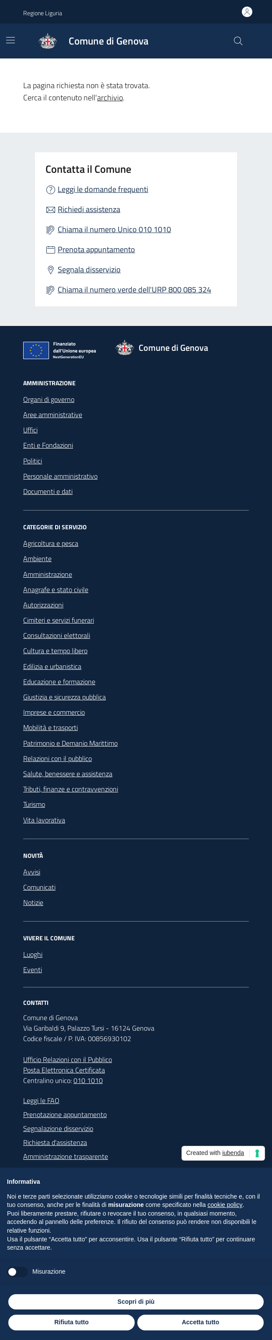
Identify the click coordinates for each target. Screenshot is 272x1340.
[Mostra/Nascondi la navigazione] (10, 40)
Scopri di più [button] (136, 1301)
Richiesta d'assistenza (55, 1142)
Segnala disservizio (89, 269)
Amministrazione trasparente (65, 1156)
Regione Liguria (42, 12)
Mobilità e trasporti (50, 727)
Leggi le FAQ (41, 1100)
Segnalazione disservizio (58, 1128)
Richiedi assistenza (89, 209)
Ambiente (37, 558)
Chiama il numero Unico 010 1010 (114, 229)
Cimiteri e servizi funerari (58, 620)
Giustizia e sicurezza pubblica (64, 697)
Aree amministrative (52, 414)
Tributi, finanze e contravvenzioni (70, 789)
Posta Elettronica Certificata (64, 1070)
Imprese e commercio (54, 712)
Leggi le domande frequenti (103, 189)
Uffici (30, 430)
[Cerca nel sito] (238, 41)
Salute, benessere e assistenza (67, 773)
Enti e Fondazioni (48, 445)
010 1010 (88, 1080)
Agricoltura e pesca (50, 543)
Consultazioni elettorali (56, 635)
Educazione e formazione (59, 681)
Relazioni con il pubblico (57, 758)
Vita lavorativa (44, 820)
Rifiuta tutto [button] (71, 1322)
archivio (110, 97)
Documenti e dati (48, 491)
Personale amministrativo (60, 476)
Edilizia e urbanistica (52, 666)
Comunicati (39, 887)
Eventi (32, 969)
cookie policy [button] (224, 1204)
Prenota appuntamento (96, 249)
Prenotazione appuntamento (65, 1114)
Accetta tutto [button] (201, 1322)
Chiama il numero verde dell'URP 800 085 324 (134, 289)
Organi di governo (48, 399)
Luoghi (32, 954)
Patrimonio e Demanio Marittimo (70, 743)
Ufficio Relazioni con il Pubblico (67, 1059)
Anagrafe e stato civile (55, 589)
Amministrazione (47, 574)
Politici (32, 461)
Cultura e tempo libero (55, 650)
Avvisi (31, 872)
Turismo (34, 804)
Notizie (33, 902)
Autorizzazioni (43, 605)
